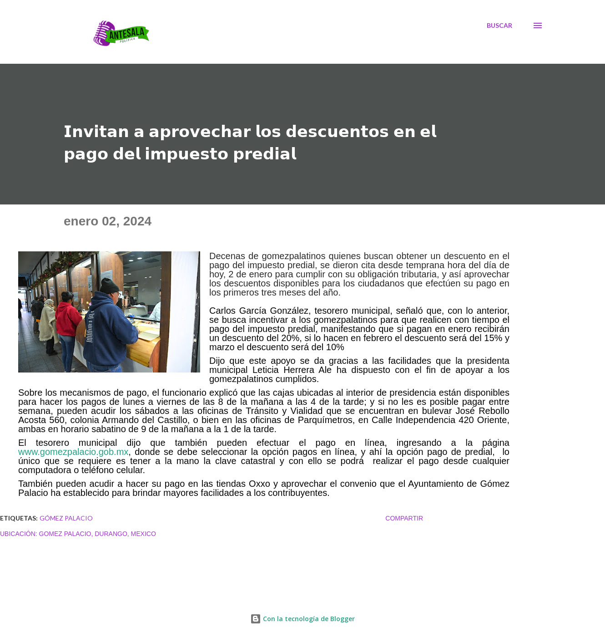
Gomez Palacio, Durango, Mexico (97, 533)
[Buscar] (499, 25)
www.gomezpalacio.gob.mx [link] (73, 452)
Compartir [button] (404, 518)
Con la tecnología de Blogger (302, 618)
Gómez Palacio (66, 518)
